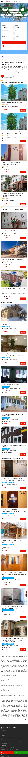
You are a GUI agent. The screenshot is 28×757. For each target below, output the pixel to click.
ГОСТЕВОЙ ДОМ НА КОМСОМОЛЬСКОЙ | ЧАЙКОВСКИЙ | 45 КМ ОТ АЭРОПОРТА (13, 354)
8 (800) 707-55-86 (16, 1)
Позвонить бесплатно (4, 752)
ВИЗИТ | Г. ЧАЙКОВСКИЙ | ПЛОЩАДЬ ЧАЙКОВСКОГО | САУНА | (12, 541)
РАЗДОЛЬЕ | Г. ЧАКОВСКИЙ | (9, 230)
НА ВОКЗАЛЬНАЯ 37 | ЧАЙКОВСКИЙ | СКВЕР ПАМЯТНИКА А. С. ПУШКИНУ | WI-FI (13, 479)
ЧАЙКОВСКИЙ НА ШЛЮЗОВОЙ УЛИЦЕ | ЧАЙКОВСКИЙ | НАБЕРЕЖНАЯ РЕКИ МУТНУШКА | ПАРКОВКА (13, 640)
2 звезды (7, 76)
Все (3, 76)
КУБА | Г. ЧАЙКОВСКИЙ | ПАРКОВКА (12, 385)
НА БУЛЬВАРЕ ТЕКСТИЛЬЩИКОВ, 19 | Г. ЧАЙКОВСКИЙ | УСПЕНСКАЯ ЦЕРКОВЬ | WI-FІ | (14, 574)
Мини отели (19, 76)
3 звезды (13, 76)
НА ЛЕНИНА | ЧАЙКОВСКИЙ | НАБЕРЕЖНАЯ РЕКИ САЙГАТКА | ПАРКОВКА (14, 510)
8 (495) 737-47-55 (5, 747)
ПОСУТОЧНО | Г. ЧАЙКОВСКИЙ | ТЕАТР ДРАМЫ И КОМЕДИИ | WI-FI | (12, 607)
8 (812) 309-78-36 (5, 749)
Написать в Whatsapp (19, 752)
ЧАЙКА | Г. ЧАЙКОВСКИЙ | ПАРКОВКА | (12, 259)
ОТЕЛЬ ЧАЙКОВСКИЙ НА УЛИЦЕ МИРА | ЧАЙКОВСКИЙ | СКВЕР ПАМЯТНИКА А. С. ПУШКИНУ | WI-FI (13, 195)
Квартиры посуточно (7, 77)
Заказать (23, 110)
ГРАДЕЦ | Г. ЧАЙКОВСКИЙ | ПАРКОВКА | (13, 103)
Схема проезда (5, 740)
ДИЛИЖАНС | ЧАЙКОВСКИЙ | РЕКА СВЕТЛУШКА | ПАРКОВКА (11, 163)
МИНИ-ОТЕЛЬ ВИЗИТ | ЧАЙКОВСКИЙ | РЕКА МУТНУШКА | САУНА (12, 415)
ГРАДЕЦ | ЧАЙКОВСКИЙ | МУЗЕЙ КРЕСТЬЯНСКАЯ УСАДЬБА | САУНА (11, 132)
